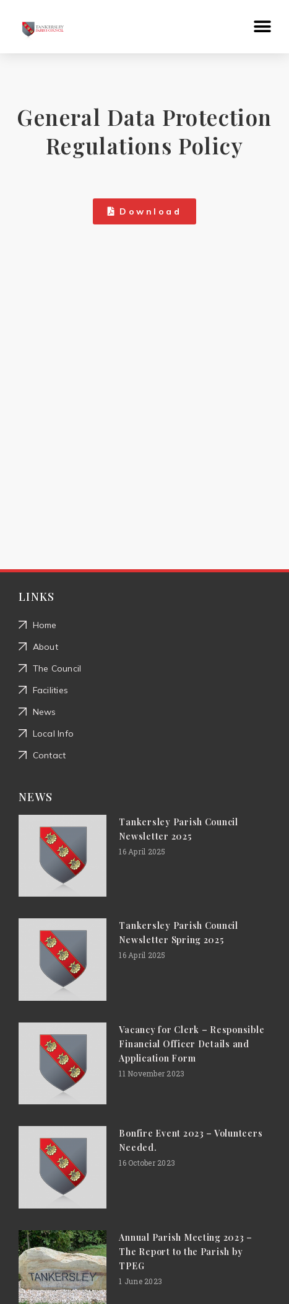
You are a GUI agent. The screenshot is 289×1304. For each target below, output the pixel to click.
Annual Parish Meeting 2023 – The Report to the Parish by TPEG (185, 1251)
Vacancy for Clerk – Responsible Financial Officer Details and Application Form (191, 1044)
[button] (263, 27)
